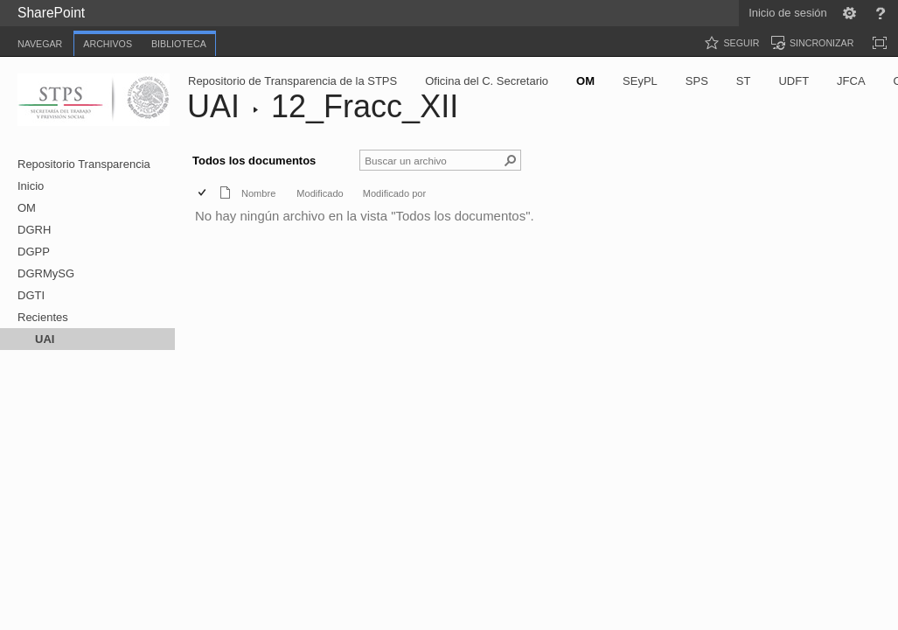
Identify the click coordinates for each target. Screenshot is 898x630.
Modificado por (394, 193)
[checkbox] (203, 194)
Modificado (319, 193)
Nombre (258, 193)
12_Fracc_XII (364, 106)
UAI (213, 106)
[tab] (40, 40)
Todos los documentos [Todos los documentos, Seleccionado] (254, 160)
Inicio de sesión (787, 12)
